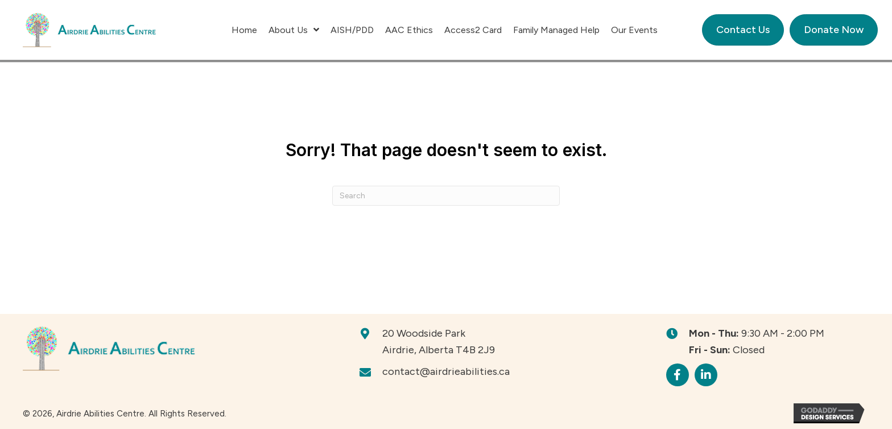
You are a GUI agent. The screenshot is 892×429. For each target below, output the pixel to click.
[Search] (446, 196)
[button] (677, 374)
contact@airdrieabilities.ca (446, 371)
